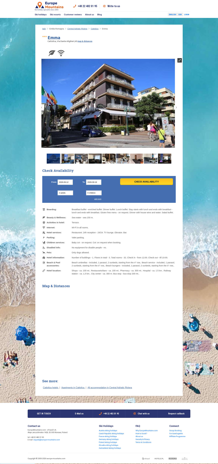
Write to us (113, 6)
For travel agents (176, 433)
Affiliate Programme (177, 436)
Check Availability (146, 181)
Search (30, 14)
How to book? (141, 433)
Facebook (159, 14)
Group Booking (175, 431)
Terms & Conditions (143, 442)
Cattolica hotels (51, 387)
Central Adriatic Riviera (77, 29)
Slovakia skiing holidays (108, 445)
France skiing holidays (108, 436)
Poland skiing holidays (108, 442)
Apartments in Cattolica (73, 387)
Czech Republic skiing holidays (111, 433)
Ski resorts (55, 14)
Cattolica (94, 29)
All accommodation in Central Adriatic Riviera (110, 387)
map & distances (85, 41)
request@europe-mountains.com (46, 440)
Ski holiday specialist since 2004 (49, 6)
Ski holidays (41, 14)
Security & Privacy (143, 439)
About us (89, 14)
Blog (99, 14)
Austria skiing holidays (108, 431)
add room (97, 199)
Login (186, 14)
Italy (44, 29)
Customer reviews (73, 14)
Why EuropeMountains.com (147, 431)
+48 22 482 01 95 (87, 6)
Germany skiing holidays (108, 439)
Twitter (163, 14)
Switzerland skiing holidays (110, 448)
